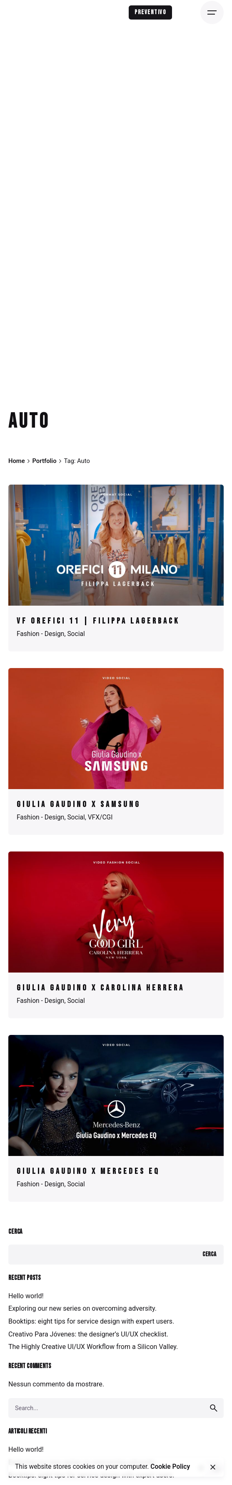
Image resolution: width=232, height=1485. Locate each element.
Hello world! (26, 1296)
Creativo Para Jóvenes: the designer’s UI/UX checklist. (88, 1334)
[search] (214, 1408)
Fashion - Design (40, 634)
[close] (213, 1467)
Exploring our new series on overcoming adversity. (82, 1308)
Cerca (15, 1232)
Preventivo (150, 12)
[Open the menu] (212, 12)
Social (76, 634)
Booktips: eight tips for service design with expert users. (91, 1321)
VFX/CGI (100, 817)
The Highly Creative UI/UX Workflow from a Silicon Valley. (93, 1347)
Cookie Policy (170, 1466)
